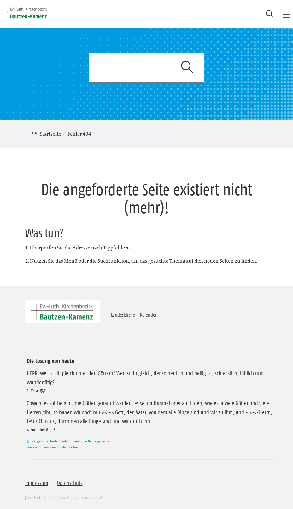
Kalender (148, 315)
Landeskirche (123, 315)
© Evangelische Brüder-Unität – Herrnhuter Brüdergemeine (68, 441)
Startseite (50, 133)
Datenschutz (70, 483)
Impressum (36, 483)
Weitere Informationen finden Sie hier (53, 447)
